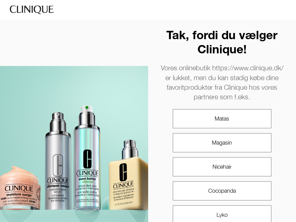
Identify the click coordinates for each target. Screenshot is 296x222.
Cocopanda (222, 190)
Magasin (222, 142)
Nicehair (222, 166)
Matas (222, 118)
